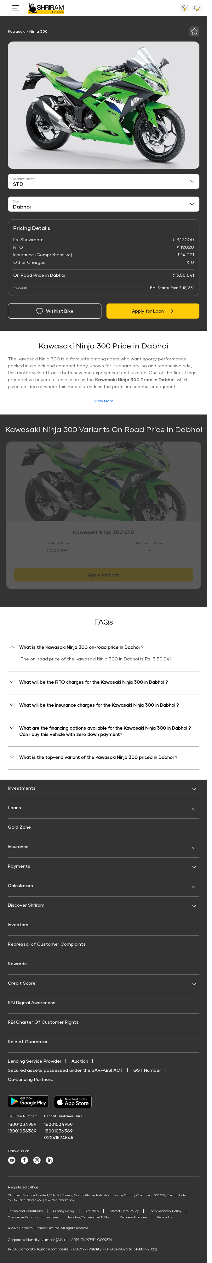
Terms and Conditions (25, 1211)
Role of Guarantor (28, 1041)
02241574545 (58, 1137)
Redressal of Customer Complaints (47, 944)
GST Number (147, 1070)
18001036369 (22, 1130)
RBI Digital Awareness (31, 1002)
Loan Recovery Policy (165, 1211)
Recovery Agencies (133, 1217)
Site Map (91, 1211)
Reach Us (164, 1217)
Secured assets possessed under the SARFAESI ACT (65, 1070)
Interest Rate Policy (124, 1211)
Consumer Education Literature (33, 1217)
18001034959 (22, 1124)
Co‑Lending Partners (30, 1079)
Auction (80, 1061)
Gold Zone (19, 827)
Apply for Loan (153, 311)
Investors (18, 924)
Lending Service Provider (34, 1061)
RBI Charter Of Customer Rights (43, 1022)
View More (103, 400)
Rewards (17, 963)
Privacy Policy (63, 1211)
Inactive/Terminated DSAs (88, 1217)
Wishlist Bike (54, 311)
